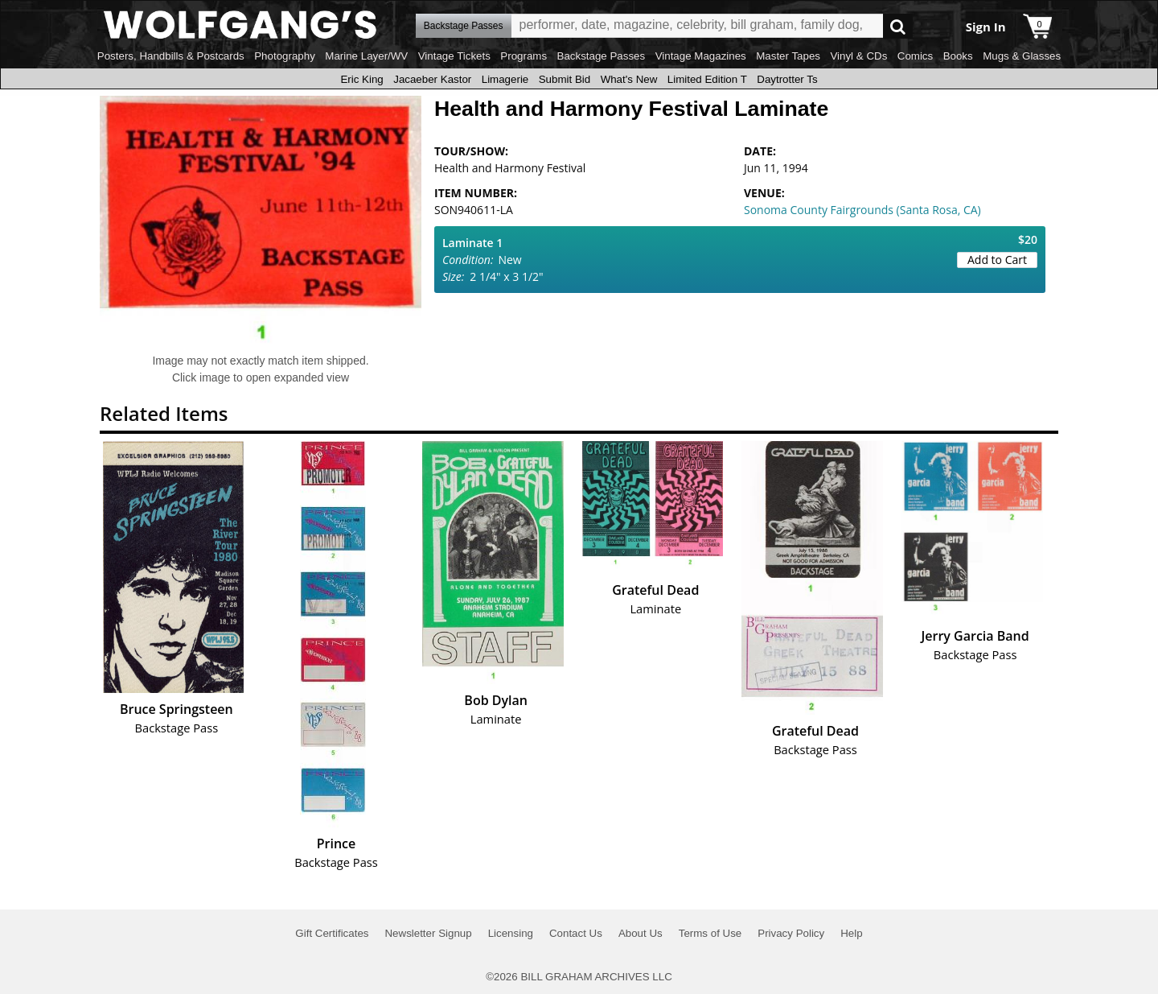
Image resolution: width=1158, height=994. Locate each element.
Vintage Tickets (454, 56)
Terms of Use (710, 933)
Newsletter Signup (427, 933)
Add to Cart (997, 259)
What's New (629, 79)
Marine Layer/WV (366, 56)
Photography (284, 56)
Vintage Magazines (700, 56)
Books (958, 56)
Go (898, 26)
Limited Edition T (707, 79)
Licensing (510, 933)
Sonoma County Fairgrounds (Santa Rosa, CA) (862, 209)
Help (851, 933)
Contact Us (575, 933)
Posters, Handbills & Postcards (170, 56)
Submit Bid (564, 79)
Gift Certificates (331, 933)
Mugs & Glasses (1022, 56)
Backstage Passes (601, 56)
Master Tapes (788, 56)
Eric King (361, 79)
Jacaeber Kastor (432, 79)
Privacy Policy (791, 933)
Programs (523, 56)
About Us (640, 933)
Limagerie (505, 79)
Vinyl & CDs (858, 56)
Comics (915, 56)
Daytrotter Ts (787, 79)
